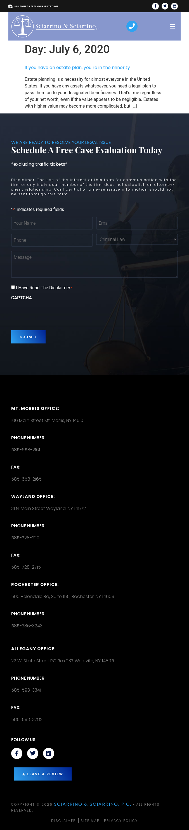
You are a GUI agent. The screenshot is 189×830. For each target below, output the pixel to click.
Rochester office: (35, 584)
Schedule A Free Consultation (33, 6)
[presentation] (53, 313)
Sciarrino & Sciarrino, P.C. (92, 804)
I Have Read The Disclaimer (44, 288)
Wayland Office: (33, 496)
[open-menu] (172, 26)
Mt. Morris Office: (35, 408)
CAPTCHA (21, 298)
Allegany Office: (33, 649)
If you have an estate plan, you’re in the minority (77, 67)
